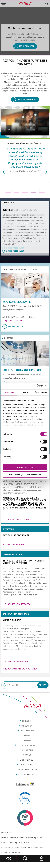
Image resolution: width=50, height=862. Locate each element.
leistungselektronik (27, 769)
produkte (27, 720)
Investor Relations (27, 745)
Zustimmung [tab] (8, 392)
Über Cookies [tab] (41, 392)
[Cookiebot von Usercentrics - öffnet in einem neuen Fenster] (36, 386)
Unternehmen (27, 730)
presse (26, 735)
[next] (46, 172)
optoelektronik (27, 764)
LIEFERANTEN (27, 750)
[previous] (4, 172)
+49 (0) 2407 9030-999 (12, 320)
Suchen (42, 685)
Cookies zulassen (25, 467)
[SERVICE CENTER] (25, 285)
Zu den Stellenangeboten (17, 604)
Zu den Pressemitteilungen (18, 519)
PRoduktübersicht (24, 99)
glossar (27, 755)
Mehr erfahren (24, 46)
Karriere (27, 740)
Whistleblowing (14, 852)
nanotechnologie (27, 774)
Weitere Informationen (16, 661)
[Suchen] (46, 3)
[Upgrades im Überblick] (25, 354)
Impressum (14, 837)
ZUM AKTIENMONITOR (14, 544)
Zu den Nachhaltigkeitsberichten (21, 668)
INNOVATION (26, 725)
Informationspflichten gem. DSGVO (13, 847)
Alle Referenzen (13, 248)
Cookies (4, 852)
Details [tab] (25, 392)
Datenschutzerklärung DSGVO (31, 837)
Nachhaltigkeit (27, 759)
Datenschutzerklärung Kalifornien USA (15, 842)
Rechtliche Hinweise (35, 847)
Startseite (4, 837)
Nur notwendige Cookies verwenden (25, 474)
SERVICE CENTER (12, 326)
